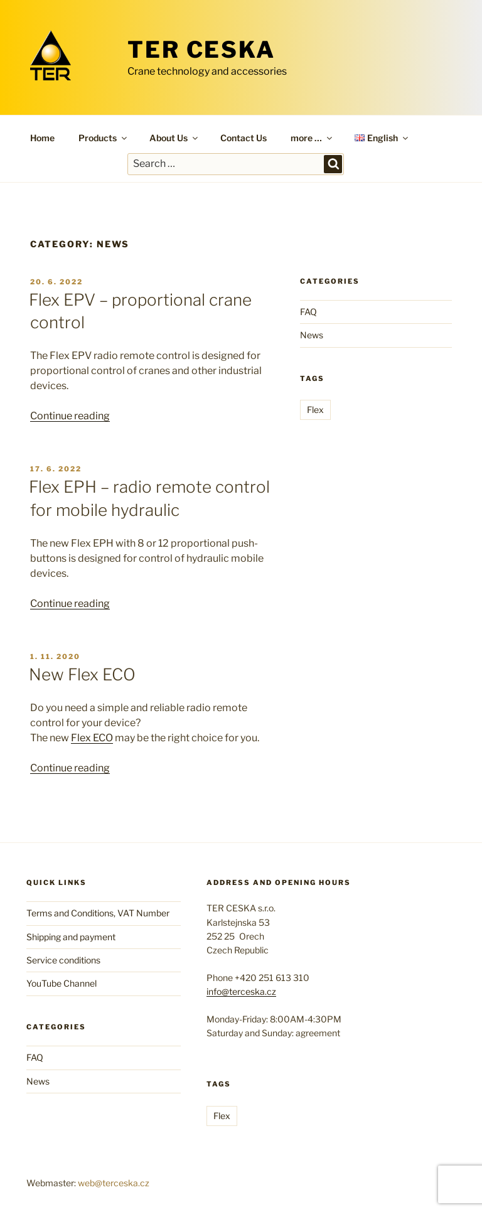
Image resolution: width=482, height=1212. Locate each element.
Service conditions (63, 960)
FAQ (308, 311)
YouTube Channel (61, 983)
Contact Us (243, 137)
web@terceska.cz (113, 1182)
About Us (174, 137)
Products (103, 137)
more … (312, 137)
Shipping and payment (70, 936)
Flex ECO (92, 738)
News (311, 335)
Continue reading (70, 416)
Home (42, 137)
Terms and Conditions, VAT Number (97, 913)
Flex (315, 409)
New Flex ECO (82, 674)
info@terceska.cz (241, 991)
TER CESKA (201, 49)
